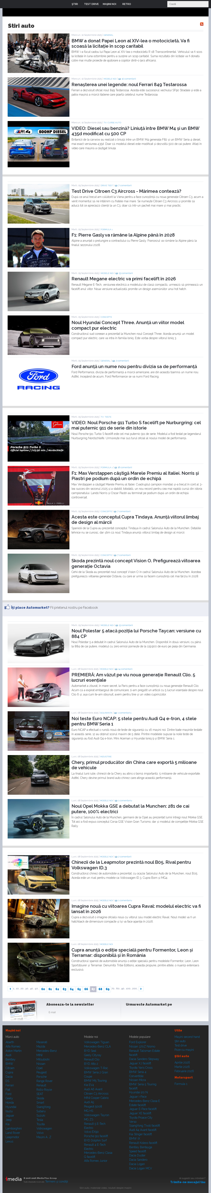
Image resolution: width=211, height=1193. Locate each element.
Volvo (39, 1132)
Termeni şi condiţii (56, 1181)
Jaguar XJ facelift (140, 1063)
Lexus (9, 1141)
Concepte (106, 317)
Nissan (40, 1063)
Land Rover (13, 1132)
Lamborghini (14, 1128)
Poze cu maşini (184, 1049)
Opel (39, 1068)
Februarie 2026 (184, 1071)
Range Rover (44, 1081)
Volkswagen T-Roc (96, 1068)
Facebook (130, 1013)
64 (72, 989)
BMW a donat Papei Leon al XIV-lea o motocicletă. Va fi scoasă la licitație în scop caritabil (131, 43)
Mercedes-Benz (46, 1050)
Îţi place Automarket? (30, 608)
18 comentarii (125, 467)
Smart (40, 1102)
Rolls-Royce (44, 1089)
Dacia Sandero (138, 1159)
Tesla (39, 1119)
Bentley (10, 1059)
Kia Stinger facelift (140, 1134)
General (108, 35)
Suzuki (40, 1115)
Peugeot (41, 1072)
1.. (14, 988)
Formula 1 (107, 229)
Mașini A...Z (43, 1137)
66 (86, 989)
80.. (118, 988)
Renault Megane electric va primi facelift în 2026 (124, 278)
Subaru (41, 1111)
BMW (9, 1063)
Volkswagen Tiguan (96, 1042)
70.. (113, 988)
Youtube (150, 1013)
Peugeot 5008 (93, 1106)
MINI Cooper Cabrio (96, 1097)
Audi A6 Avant (93, 1089)
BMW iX (134, 1138)
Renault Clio (91, 1059)
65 (79, 989)
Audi (8, 1055)
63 (64, 989)
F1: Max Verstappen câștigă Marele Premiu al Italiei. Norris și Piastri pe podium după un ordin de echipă (135, 475)
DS (7, 1081)
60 (43, 989)
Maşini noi (13, 1030)
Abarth (10, 1042)
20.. (23, 988)
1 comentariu (124, 712)
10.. (18, 988)
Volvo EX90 (91, 1131)
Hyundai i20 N (138, 1092)
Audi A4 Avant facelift (142, 1130)
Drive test (107, 185)
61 (50, 989)
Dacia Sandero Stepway (144, 1059)
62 (57, 989)
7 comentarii (125, 185)
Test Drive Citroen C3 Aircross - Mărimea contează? (126, 191)
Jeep (9, 1119)
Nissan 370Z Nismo (142, 1046)
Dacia (9, 1076)
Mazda (40, 1046)
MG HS (88, 1110)
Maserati (41, 1042)
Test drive (181, 1045)
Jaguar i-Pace (138, 1096)
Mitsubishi (42, 1059)
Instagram (140, 1013)
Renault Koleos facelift (143, 1142)
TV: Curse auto (112, 122)
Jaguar (10, 1115)
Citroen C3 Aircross (96, 1093)
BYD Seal (90, 1050)
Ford (8, 1094)
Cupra (9, 1072)
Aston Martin (14, 1050)
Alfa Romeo (13, 1046)
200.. (135, 988)
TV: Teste (106, 417)
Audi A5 (89, 1102)
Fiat (8, 1089)
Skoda (40, 1098)
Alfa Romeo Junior (95, 1160)
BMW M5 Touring (95, 1080)
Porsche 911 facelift (96, 1136)
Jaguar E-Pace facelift (143, 1109)
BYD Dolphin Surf (95, 1140)
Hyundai (11, 1107)
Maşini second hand (187, 1036)
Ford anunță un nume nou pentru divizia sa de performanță (134, 366)
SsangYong (43, 1107)
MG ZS (88, 1119)
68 (100, 989)
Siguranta (106, 713)
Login (137, 4)
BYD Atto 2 (91, 1063)
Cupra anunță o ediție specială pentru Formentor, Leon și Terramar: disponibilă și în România (132, 952)
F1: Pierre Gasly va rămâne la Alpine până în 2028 (123, 235)
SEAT (39, 1094)
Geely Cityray (92, 1055)
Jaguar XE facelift (140, 1113)
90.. (123, 988)
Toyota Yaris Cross (140, 1067)
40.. (32, 988)
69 (107, 989)
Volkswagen (44, 1128)
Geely (9, 1098)
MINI (39, 1055)
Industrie (105, 756)
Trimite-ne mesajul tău (187, 1182)
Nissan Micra (137, 1080)
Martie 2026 (182, 1066)
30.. (27, 988)
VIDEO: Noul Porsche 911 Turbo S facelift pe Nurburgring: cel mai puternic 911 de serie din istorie (136, 425)
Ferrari (10, 1085)
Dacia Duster (137, 1155)
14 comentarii (125, 669)
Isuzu (9, 1111)
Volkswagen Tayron (96, 1115)
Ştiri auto (180, 1041)
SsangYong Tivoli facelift (144, 1125)
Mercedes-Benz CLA (97, 1046)
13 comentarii (126, 273)
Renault (41, 1085)
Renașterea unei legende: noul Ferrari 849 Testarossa (129, 84)
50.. (37, 988)
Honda (10, 1102)
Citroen (10, 1068)
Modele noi (110, 79)
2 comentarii (122, 360)
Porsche (41, 1076)
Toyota (40, 1124)
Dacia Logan (137, 1164)
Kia (7, 1124)
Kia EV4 (89, 1085)
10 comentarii (129, 78)
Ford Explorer (137, 1042)
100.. (129, 988)
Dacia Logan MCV (140, 1168)
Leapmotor (12, 1137)
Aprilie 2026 (182, 1062)
